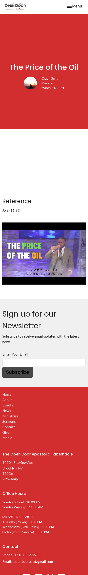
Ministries (10, 416)
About (7, 400)
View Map (10, 479)
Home (6, 394)
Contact (8, 427)
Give (6, 432)
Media (7, 438)
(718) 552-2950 (28, 555)
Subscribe (17, 372)
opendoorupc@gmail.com (33, 561)
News (6, 411)
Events (7, 405)
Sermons (9, 421)
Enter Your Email (15, 354)
